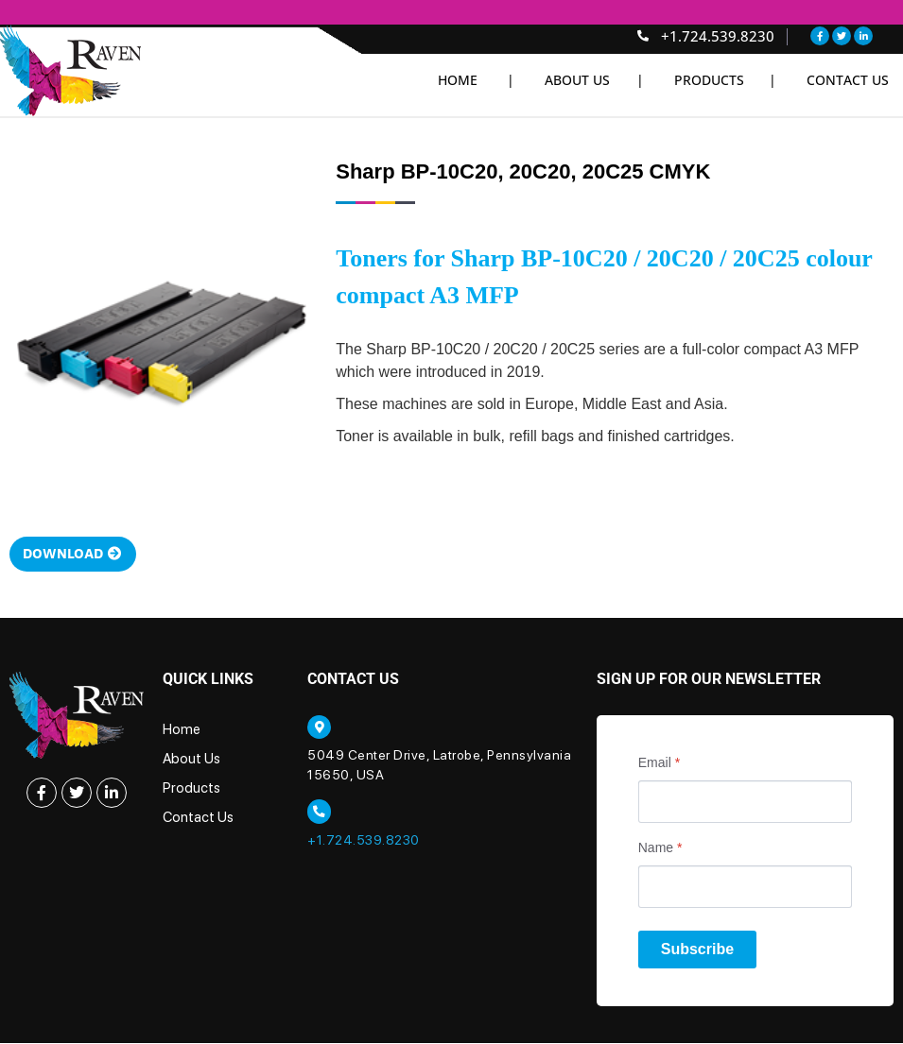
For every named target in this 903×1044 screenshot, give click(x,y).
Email (659, 764)
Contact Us (848, 80)
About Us (191, 760)
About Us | (594, 80)
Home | (476, 80)
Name (660, 849)
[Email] (745, 803)
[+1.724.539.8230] (319, 814)
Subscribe (697, 951)
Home (181, 731)
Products (191, 789)
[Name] (745, 888)
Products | (725, 80)
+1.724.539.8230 (363, 842)
